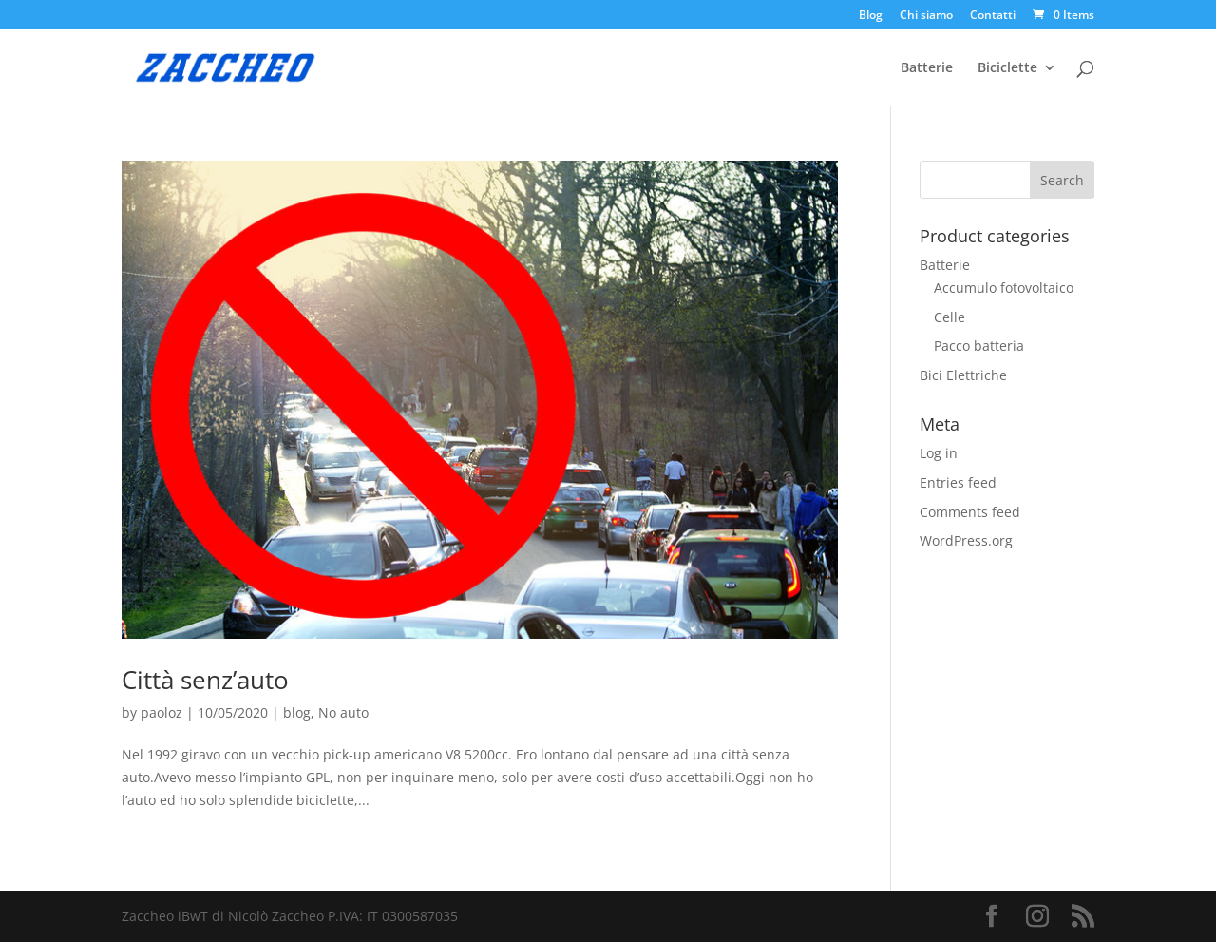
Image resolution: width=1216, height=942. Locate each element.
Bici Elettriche (963, 375)
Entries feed (958, 482)
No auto (343, 712)
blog (297, 712)
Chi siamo (926, 16)
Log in (939, 453)
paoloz (161, 712)
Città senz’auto (205, 680)
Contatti (993, 16)
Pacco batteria (979, 345)
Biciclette (1007, 68)
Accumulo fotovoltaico (1004, 288)
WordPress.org (966, 540)
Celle (949, 317)
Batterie (927, 68)
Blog (871, 16)
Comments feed (970, 512)
